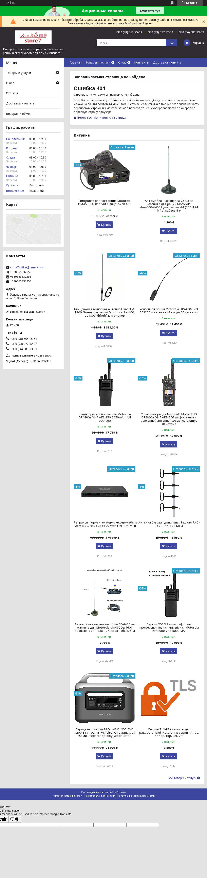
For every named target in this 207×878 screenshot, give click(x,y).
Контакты (141, 62)
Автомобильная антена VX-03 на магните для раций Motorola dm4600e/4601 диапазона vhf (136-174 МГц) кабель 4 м (169, 205)
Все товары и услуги (182, 778)
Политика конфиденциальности (136, 796)
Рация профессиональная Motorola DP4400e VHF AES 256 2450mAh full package (104, 417)
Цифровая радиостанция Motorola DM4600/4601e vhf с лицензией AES (104, 202)
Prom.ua (121, 792)
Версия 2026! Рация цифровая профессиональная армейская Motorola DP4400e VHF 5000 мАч (169, 627)
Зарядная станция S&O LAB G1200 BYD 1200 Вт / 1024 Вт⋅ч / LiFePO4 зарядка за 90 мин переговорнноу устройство (104, 732)
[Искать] (171, 42)
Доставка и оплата (167, 62)
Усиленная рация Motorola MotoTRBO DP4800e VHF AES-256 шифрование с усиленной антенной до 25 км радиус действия (169, 418)
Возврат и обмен (19, 113)
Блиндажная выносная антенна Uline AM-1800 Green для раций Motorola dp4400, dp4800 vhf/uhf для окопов (104, 312)
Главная (75, 62)
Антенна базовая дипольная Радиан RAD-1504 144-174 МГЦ (169, 524)
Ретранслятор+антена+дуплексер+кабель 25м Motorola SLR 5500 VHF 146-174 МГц (105, 524)
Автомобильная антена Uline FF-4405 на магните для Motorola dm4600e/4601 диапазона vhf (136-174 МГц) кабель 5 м (105, 627)
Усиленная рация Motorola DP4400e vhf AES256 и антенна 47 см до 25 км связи (169, 310)
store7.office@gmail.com (26, 267)
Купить (106, 224)
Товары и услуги (98, 62)
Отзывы (12, 93)
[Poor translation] (14, 819)
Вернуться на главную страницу (102, 117)
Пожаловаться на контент (99, 796)
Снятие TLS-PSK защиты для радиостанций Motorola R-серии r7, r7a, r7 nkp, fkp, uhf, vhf (169, 732)
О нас (122, 62)
